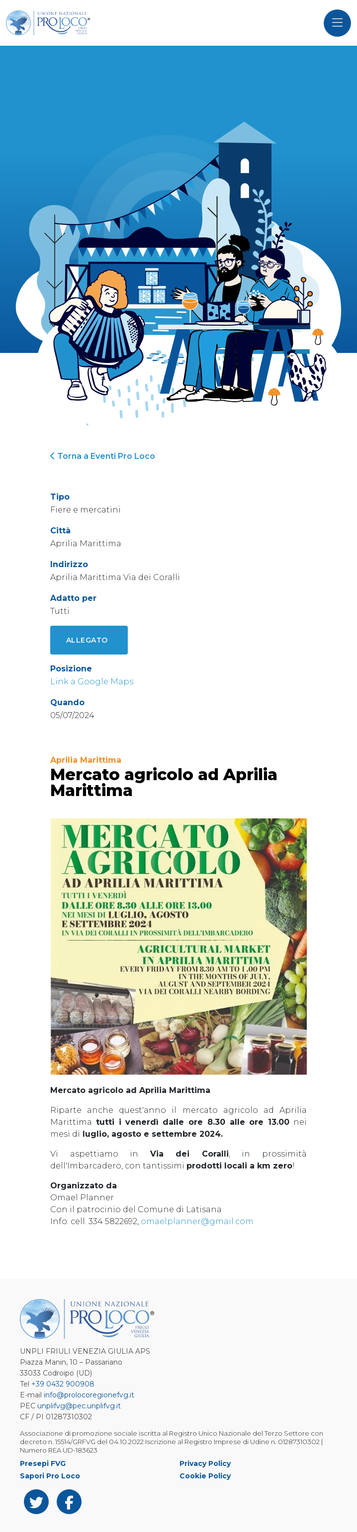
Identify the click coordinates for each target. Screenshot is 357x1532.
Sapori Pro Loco (50, 1475)
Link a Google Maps (91, 681)
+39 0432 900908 (62, 1384)
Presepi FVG (43, 1463)
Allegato (87, 640)
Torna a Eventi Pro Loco (102, 456)
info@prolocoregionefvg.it (89, 1394)
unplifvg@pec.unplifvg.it (79, 1405)
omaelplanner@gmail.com (197, 1221)
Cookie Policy (205, 1475)
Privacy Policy (205, 1463)
